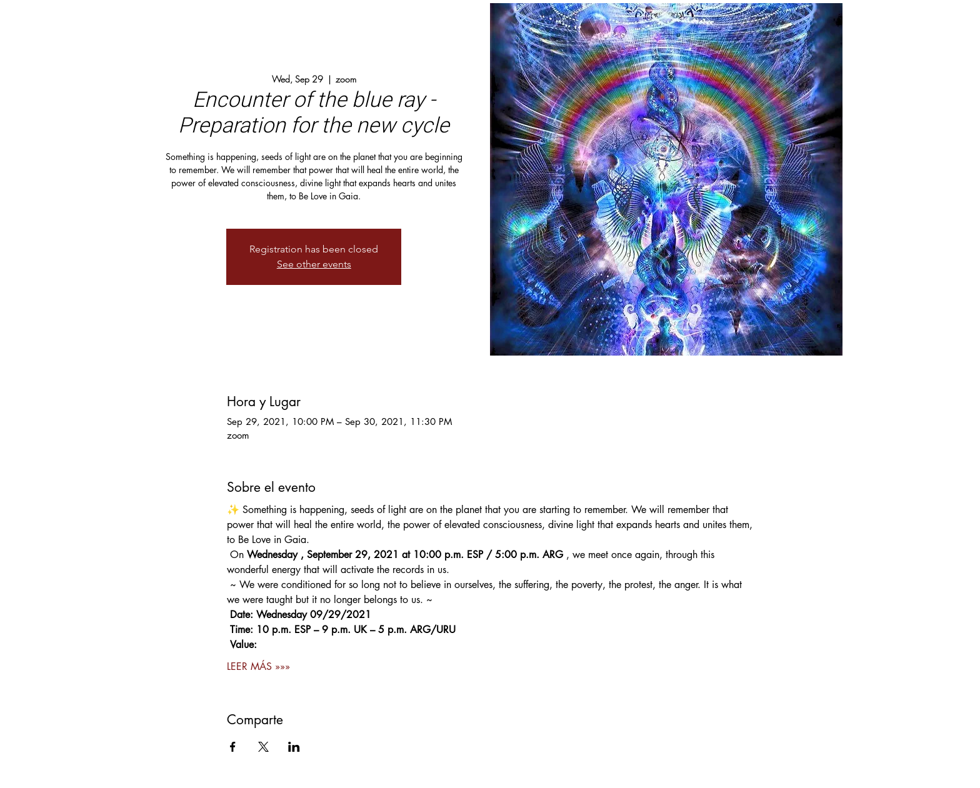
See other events (314, 264)
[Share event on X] (263, 747)
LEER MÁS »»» (258, 666)
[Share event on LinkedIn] (294, 747)
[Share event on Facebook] (233, 747)
